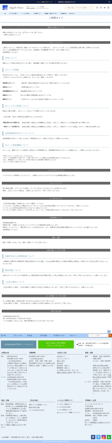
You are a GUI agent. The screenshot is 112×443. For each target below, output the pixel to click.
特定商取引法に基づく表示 (20, 437)
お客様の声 (63, 13)
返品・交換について (29, 242)
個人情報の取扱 (37, 437)
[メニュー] (109, 2)
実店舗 (43, 335)
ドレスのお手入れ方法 (36, 410)
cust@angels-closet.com (15, 377)
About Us (71, 13)
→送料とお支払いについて (12, 35)
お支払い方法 (61, 353)
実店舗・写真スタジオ (51, 13)
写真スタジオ (59, 335)
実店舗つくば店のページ (99, 422)
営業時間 (32, 353)
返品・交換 (5, 400)
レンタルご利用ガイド (65, 400)
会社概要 (6, 437)
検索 (110, 335)
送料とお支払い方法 (64, 372)
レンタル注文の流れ (64, 407)
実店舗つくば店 (90, 400)
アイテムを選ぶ (14, 13)
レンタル (18, 335)
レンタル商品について (64, 410)
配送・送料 (89, 353)
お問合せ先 (5, 353)
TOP (3, 335)
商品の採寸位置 (34, 407)
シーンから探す (26, 13)
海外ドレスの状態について (38, 405)
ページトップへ (109, 331)
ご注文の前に (33, 400)
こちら (12, 52)
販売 (29, 335)
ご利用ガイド (38, 13)
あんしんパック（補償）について (68, 412)
